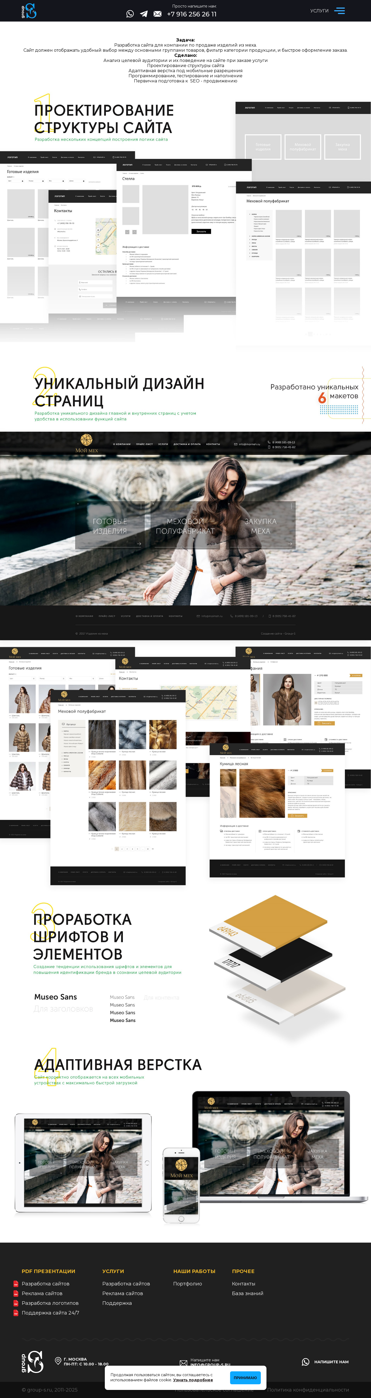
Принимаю (245, 1378)
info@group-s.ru (210, 1364)
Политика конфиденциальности (308, 1390)
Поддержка (117, 1303)
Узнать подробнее (193, 1379)
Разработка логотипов (50, 1303)
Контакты (243, 1284)
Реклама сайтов (42, 1293)
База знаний (247, 1293)
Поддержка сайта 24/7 (50, 1313)
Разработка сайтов (46, 1284)
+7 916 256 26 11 (192, 14)
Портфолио (187, 1284)
